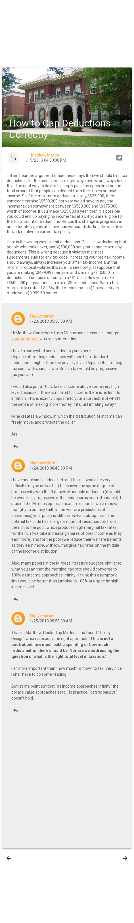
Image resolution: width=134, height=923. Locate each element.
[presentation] (8, 858)
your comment (25, 339)
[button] (9, 9)
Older (117, 858)
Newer (17, 858)
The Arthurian (42, 316)
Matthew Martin (44, 463)
